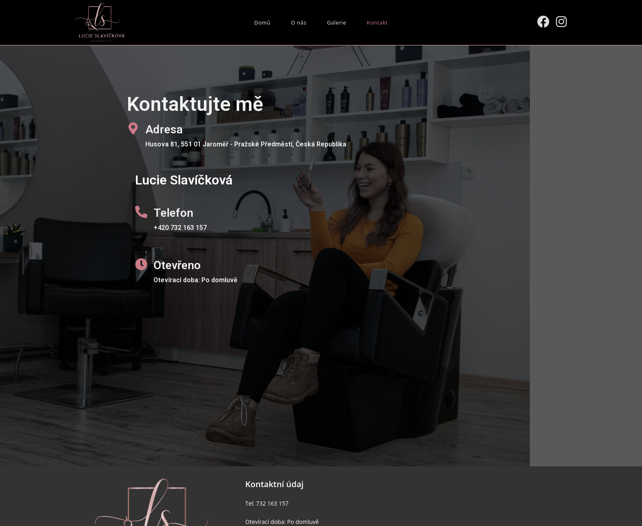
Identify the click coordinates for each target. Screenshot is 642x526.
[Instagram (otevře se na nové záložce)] (561, 22)
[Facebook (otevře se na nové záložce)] (543, 22)
